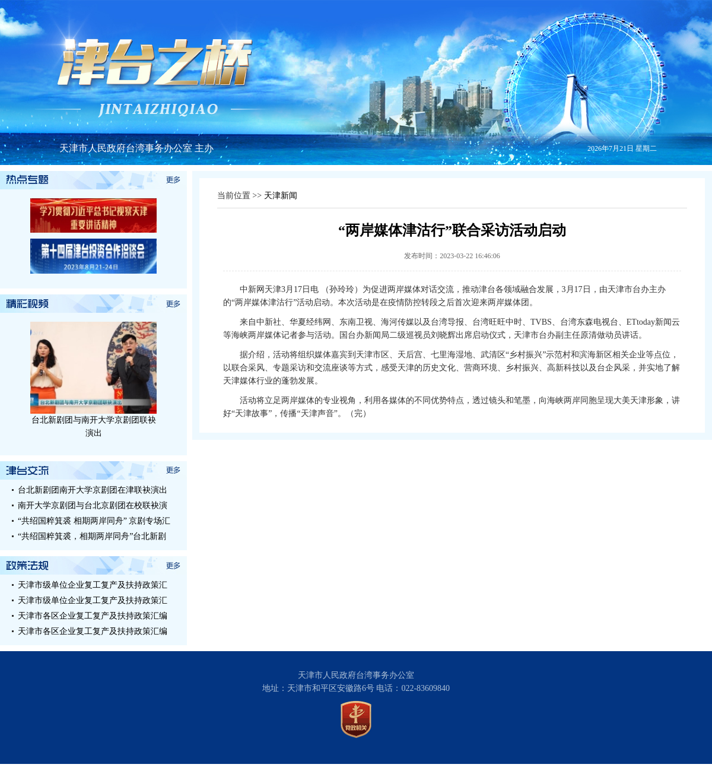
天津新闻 (280, 195)
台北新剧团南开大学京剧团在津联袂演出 (92, 490)
